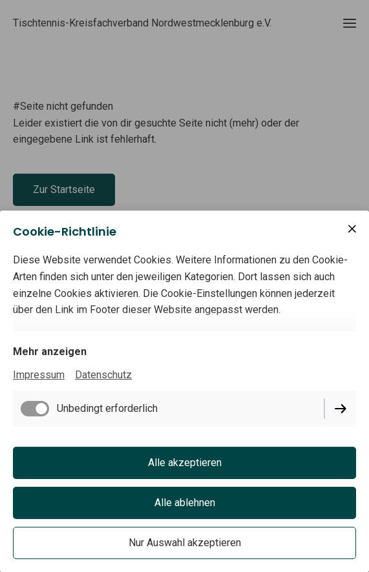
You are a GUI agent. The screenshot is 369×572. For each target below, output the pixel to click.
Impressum (39, 375)
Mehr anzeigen (50, 351)
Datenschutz (103, 375)
